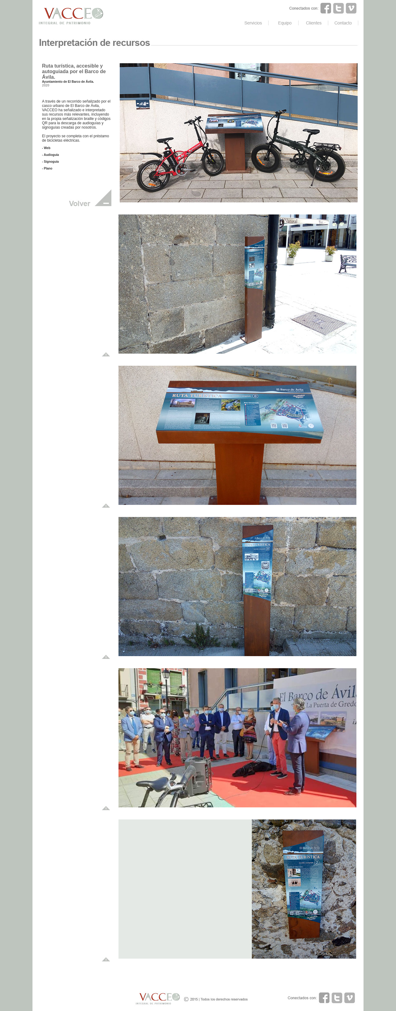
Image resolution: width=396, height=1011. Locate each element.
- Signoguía (50, 161)
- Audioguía (50, 155)
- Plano (47, 168)
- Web (46, 148)
